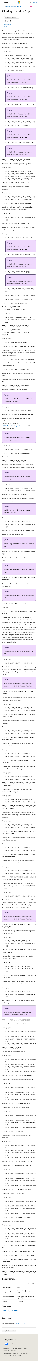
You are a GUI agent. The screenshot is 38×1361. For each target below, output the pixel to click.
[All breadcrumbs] (3, 6)
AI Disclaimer (7, 1348)
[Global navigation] (2, 2)
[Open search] (30, 2)
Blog (25, 1348)
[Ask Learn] (31, 6)
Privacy (13, 1350)
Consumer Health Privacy (10, 1353)
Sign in (35, 2)
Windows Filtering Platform (13, 6)
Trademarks (7, 1356)
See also (6, 26)
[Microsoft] (19, 2)
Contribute (6, 1350)
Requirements (7, 24)
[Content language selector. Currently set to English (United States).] (12, 1339)
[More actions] (34, 6)
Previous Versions (17, 1348)
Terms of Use (24, 1353)
